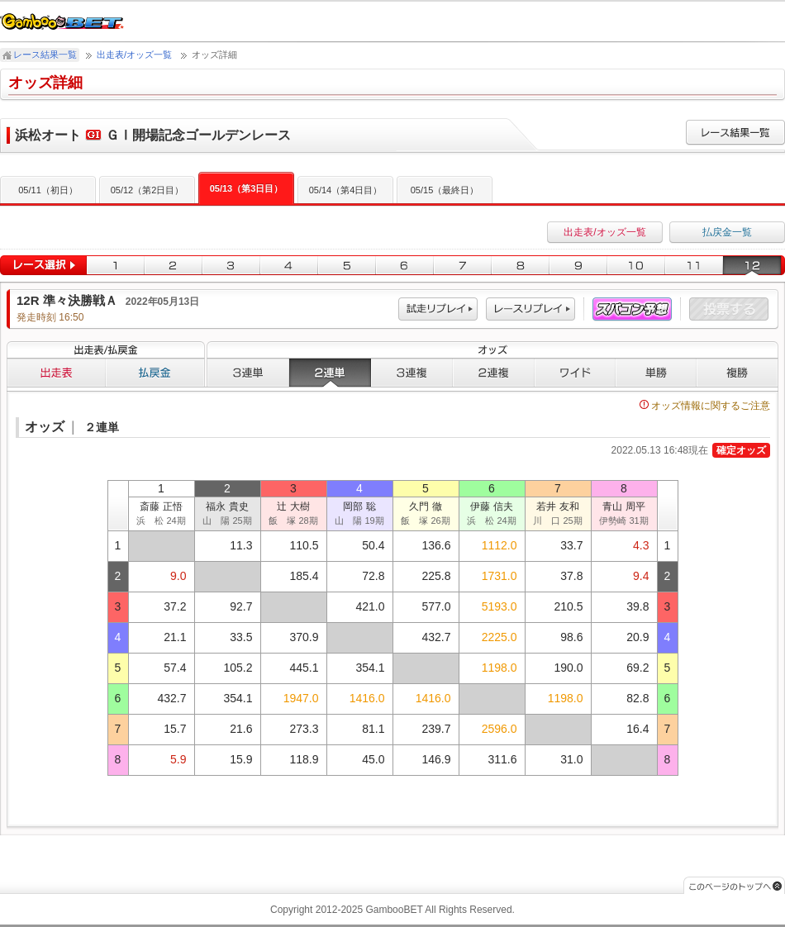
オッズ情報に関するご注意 (705, 405)
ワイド (575, 372)
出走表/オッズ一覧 (134, 54)
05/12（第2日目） (147, 190)
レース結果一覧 (45, 54)
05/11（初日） (48, 190)
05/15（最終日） (445, 190)
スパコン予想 (632, 309)
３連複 (412, 372)
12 (754, 265)
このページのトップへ (734, 885)
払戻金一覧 (727, 232)
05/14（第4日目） (346, 190)
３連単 (248, 372)
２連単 (330, 372)
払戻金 (155, 372)
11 (694, 265)
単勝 (656, 372)
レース (530, 309)
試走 (438, 309)
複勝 (737, 372)
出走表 (56, 372)
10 (636, 265)
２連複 (494, 372)
